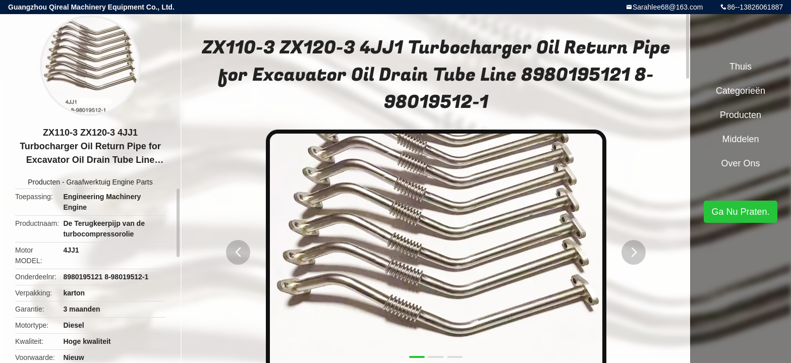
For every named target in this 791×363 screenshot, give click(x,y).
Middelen (740, 139)
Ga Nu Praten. (740, 212)
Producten (44, 182)
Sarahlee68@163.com (668, 7)
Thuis (740, 67)
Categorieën (740, 91)
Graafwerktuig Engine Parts (110, 182)
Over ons (740, 163)
